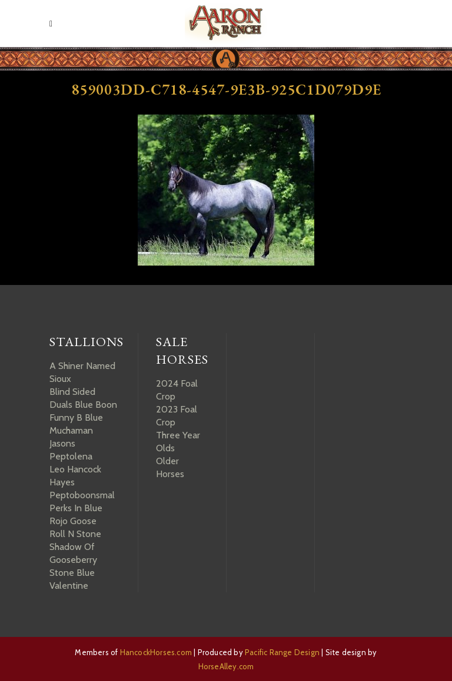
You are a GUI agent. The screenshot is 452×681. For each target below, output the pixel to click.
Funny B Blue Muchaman (76, 424)
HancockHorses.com (156, 652)
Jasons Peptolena (70, 450)
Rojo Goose (73, 520)
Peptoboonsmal (82, 495)
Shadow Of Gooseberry (73, 553)
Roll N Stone (75, 533)
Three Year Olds (178, 442)
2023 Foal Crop (176, 416)
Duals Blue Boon (83, 404)
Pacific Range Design (282, 652)
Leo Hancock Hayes (75, 476)
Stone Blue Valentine (72, 579)
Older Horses (170, 467)
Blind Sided (72, 391)
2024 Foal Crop (177, 390)
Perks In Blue (75, 508)
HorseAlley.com (226, 666)
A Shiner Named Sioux (82, 372)
